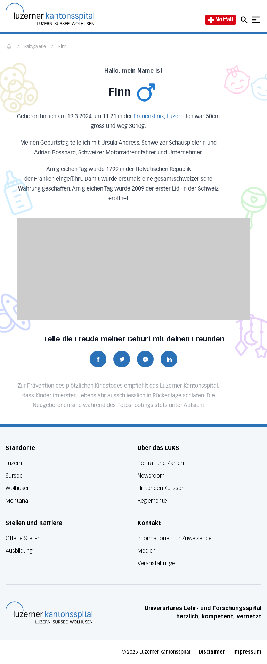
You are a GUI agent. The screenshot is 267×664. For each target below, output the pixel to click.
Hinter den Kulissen (161, 488)
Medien (147, 551)
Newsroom (151, 475)
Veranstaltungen (158, 563)
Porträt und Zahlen (161, 463)
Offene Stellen (23, 538)
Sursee (14, 475)
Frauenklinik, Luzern (159, 117)
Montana (17, 500)
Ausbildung (19, 551)
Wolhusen (18, 488)
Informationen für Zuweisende (175, 538)
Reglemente (152, 500)
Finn (62, 47)
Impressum (247, 652)
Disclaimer (212, 652)
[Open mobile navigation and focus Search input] (245, 19)
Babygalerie (35, 47)
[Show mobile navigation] (255, 19)
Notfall (220, 20)
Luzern (14, 463)
